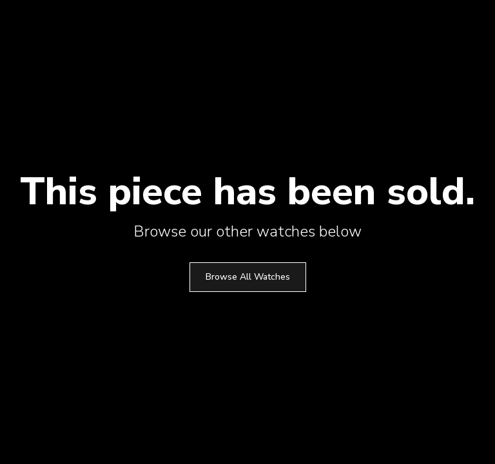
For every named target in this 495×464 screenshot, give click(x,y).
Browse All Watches (248, 277)
